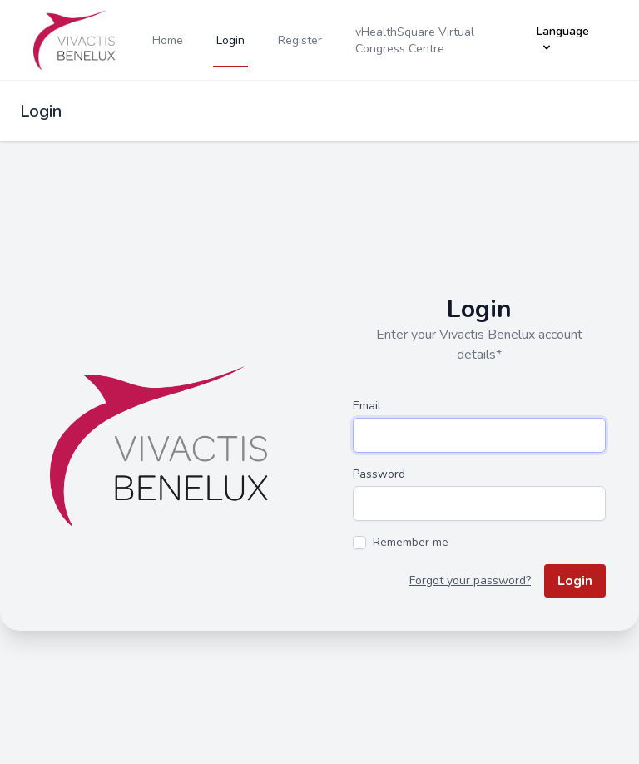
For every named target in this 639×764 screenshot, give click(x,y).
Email (367, 406)
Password (379, 474)
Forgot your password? (470, 580)
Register (300, 40)
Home (167, 40)
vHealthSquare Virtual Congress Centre (414, 40)
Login (230, 40)
